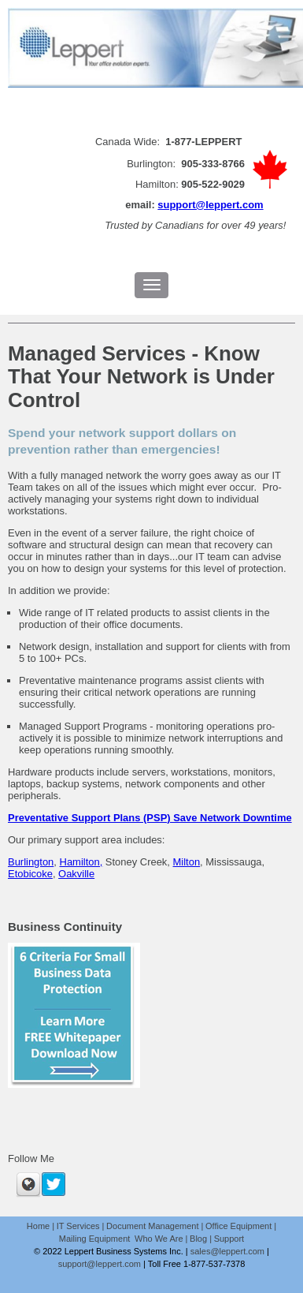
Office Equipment (238, 1226)
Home (38, 1226)
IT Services (78, 1226)
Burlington (31, 862)
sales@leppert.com (227, 1251)
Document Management (152, 1226)
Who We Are (159, 1238)
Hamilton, (81, 862)
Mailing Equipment (96, 1238)
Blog (198, 1238)
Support (229, 1238)
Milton (187, 862)
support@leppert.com (210, 205)
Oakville (76, 874)
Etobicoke (30, 874)
